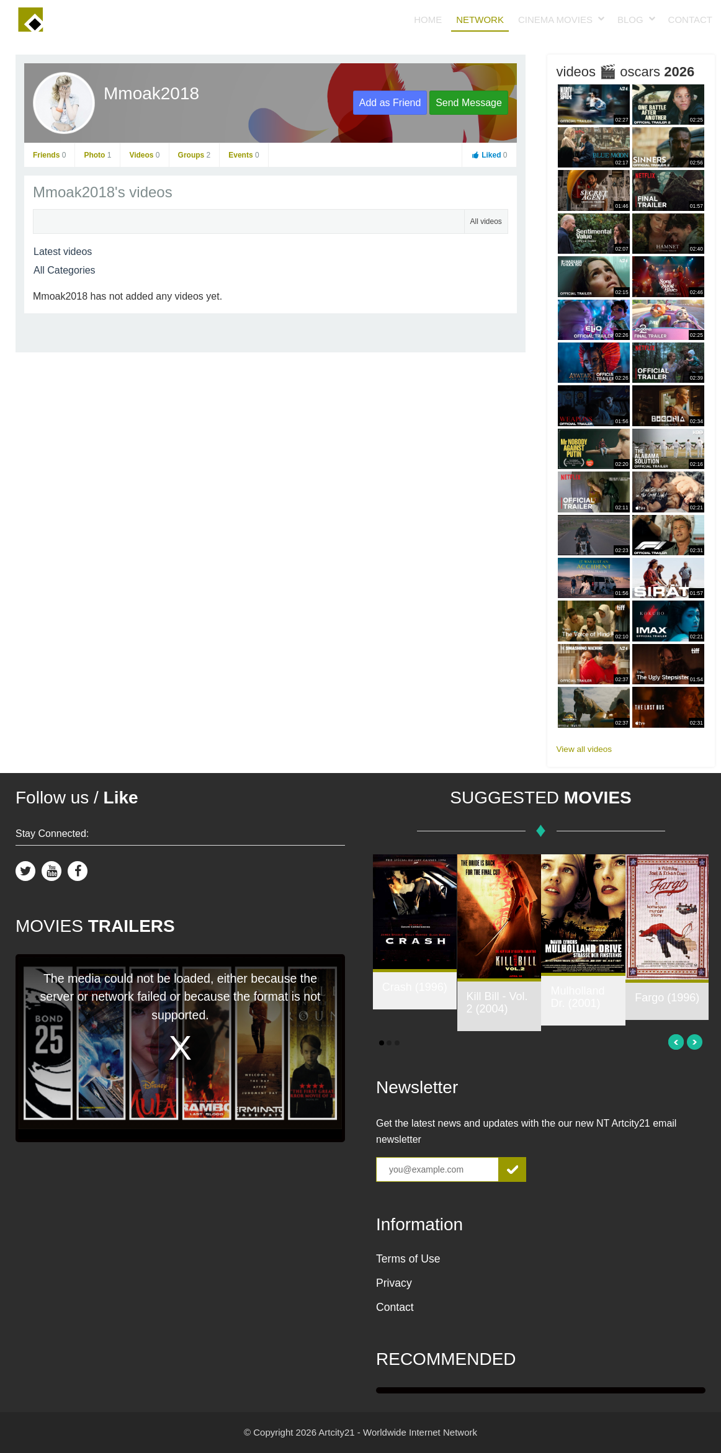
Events (243, 155)
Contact (690, 19)
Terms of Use (408, 1259)
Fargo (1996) (667, 997)
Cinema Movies (555, 19)
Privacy (394, 1283)
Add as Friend (390, 102)
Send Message (469, 102)
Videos (144, 155)
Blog (630, 19)
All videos (486, 221)
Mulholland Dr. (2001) (577, 997)
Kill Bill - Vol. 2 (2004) (497, 1002)
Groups (194, 155)
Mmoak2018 (151, 93)
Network (480, 19)
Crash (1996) (414, 987)
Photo (97, 155)
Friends (49, 155)
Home (428, 19)
